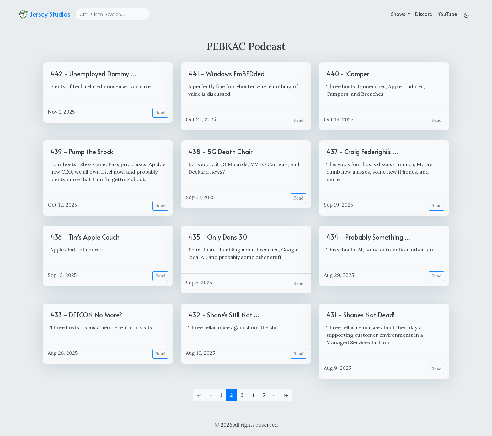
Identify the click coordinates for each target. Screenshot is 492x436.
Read (160, 113)
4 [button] (252, 395)
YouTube (447, 13)
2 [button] (231, 395)
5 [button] (263, 395)
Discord (424, 13)
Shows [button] (398, 13)
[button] (199, 395)
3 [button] (242, 395)
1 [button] (221, 395)
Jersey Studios (44, 14)
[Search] (112, 14)
